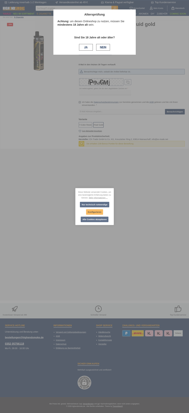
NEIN (103, 47)
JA (86, 47)
